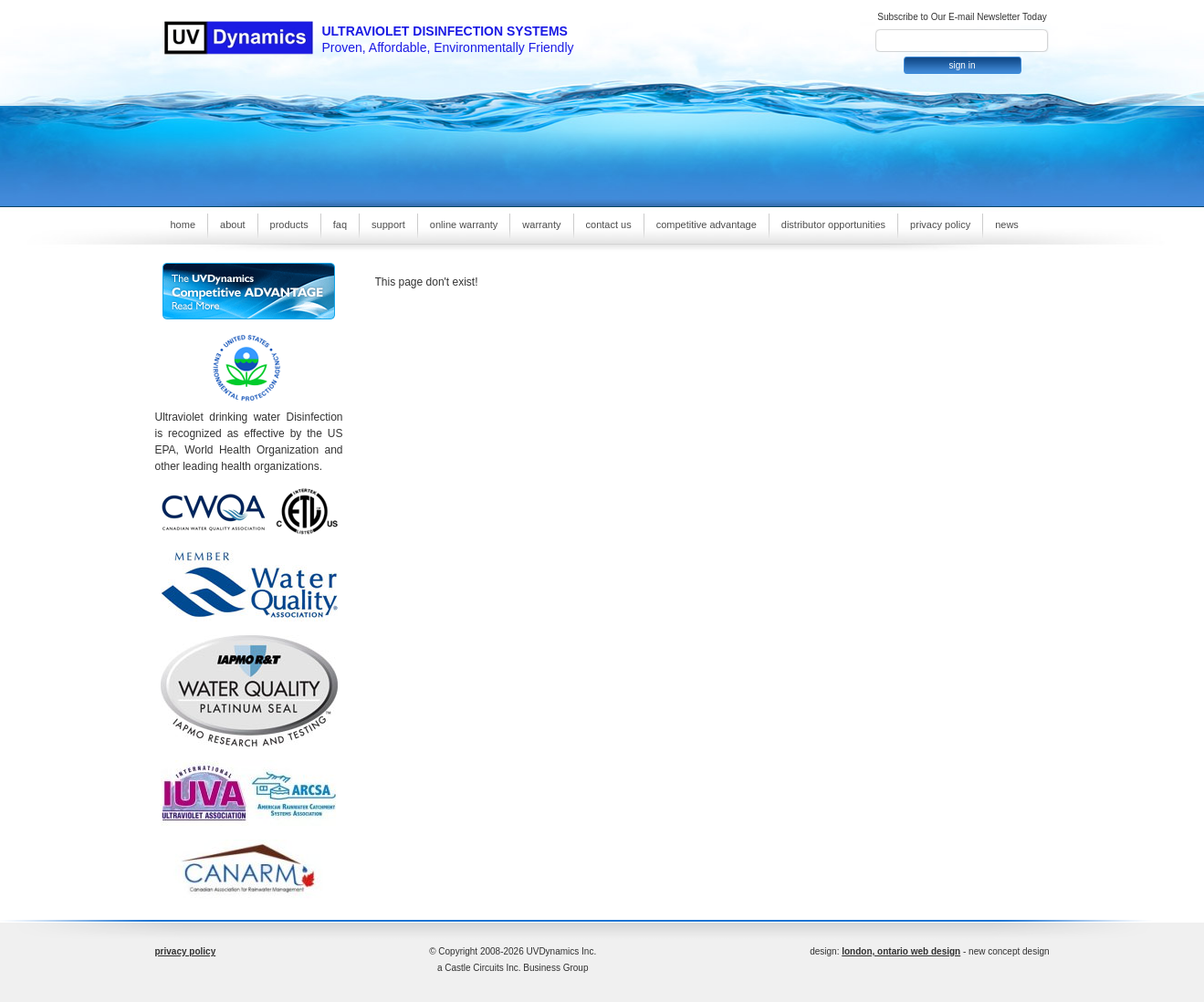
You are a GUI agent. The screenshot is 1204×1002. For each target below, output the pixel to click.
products (289, 224)
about (233, 224)
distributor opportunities (833, 224)
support (388, 224)
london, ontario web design (901, 951)
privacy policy (940, 224)
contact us (609, 224)
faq (340, 224)
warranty (541, 224)
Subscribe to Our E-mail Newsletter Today (961, 17)
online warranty (464, 224)
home (183, 224)
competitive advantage (706, 224)
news (1007, 224)
